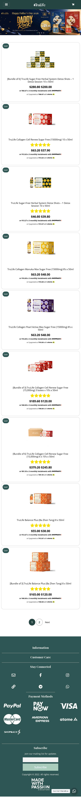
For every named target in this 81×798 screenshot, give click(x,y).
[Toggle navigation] (6, 4)
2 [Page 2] (39, 622)
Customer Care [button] (40, 657)
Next (47, 622)
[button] (40, 22)
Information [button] (40, 647)
